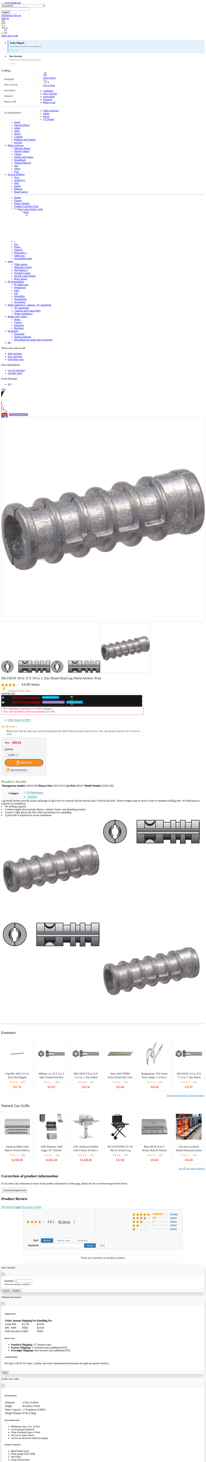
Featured (8, 96)
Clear (102, 1245)
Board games (21, 191)
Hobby (17, 197)
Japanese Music (22, 148)
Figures (18, 200)
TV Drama (48, 119)
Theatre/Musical (22, 162)
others (17, 128)
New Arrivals (11, 84)
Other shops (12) (20, 720)
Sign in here (49, 78)
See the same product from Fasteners (186, 1095)
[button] (103, 31)
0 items (173, 1229)
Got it (5, 1372)
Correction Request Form (14, 1190)
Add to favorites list (16, 769)
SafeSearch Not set (11, 15)
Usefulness (82, 1240)
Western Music (22, 151)
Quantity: (9, 1280)
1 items (173, 1225)
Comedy (18, 136)
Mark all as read (9, 35)
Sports (17, 133)
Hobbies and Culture (24, 139)
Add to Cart (24, 762)
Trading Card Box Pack (26, 206)
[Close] (3, 1274)
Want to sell (10, 101)
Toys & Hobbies (16, 174)
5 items (173, 1218)
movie (46, 116)
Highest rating (63, 1240)
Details (47, 708)
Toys (16, 177)
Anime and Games (23, 157)
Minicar (18, 189)
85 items (64, 1222)
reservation (9, 90)
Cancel (6, 1290)
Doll (16, 183)
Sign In (5, 18)
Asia (16, 171)
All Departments (12, 112)
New (32, 697)
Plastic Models (21, 203)
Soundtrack (20, 160)
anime (46, 113)
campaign (9, 79)
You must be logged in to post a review (21, 1206)
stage (16, 131)
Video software (51, 110)
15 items (174, 1214)
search (6, 12)
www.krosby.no (13, 2)
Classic (18, 154)
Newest (47, 1240)
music (17, 122)
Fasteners (32, 796)
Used (44, 702)
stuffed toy (19, 180)
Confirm (16, 1290)
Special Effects (22, 125)
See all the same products (191, 1168)
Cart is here (49, 85)
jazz (16, 165)
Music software (16, 145)
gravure (18, 142)
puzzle (17, 186)
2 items (173, 1221)
